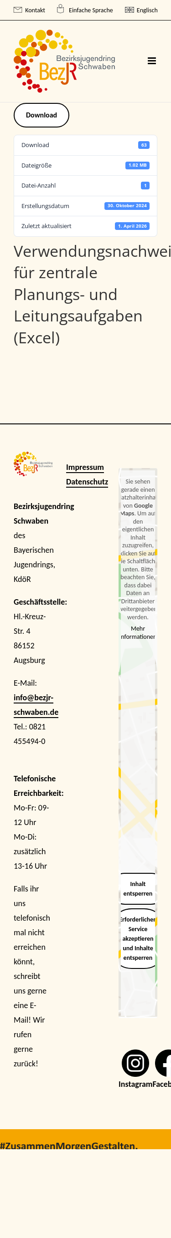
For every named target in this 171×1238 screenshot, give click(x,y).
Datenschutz (87, 482)
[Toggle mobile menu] (152, 61)
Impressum (85, 467)
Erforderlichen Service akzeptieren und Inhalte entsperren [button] (138, 939)
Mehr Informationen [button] (138, 633)
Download (41, 115)
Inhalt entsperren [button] (138, 888)
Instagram (135, 1084)
